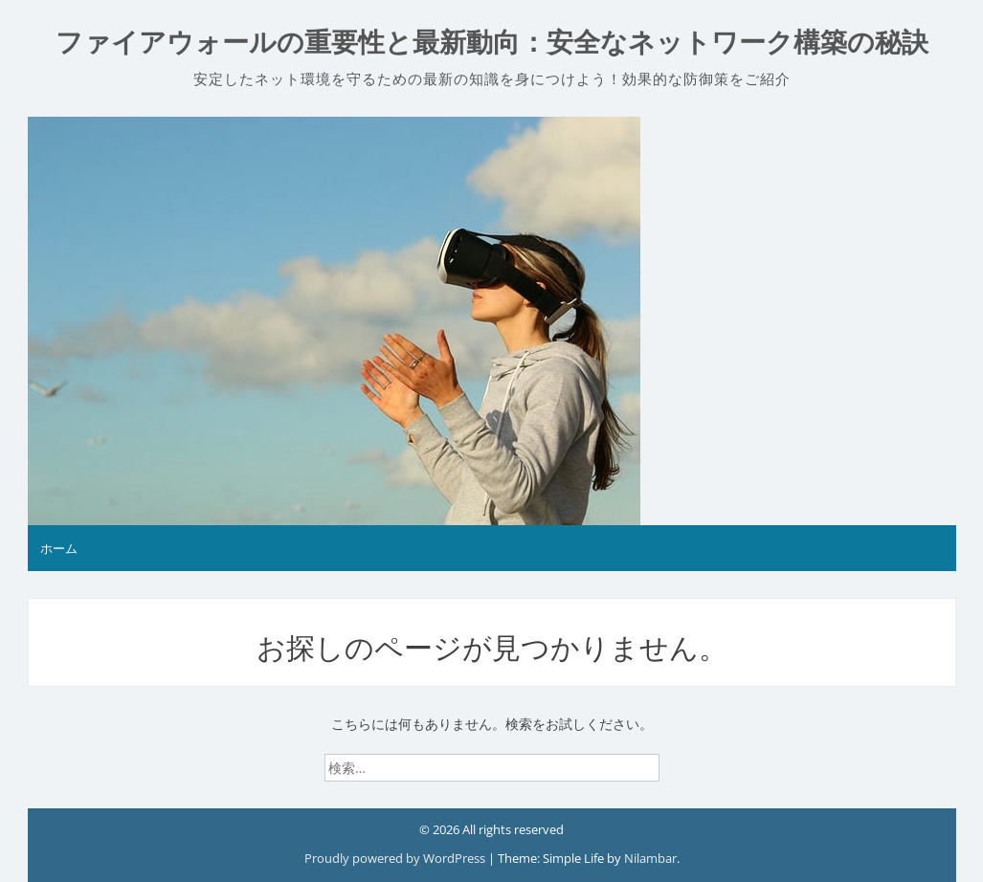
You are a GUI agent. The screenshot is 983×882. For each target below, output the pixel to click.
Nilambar (650, 858)
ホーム (59, 548)
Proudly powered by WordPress (396, 858)
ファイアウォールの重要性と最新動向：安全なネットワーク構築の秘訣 (492, 42)
